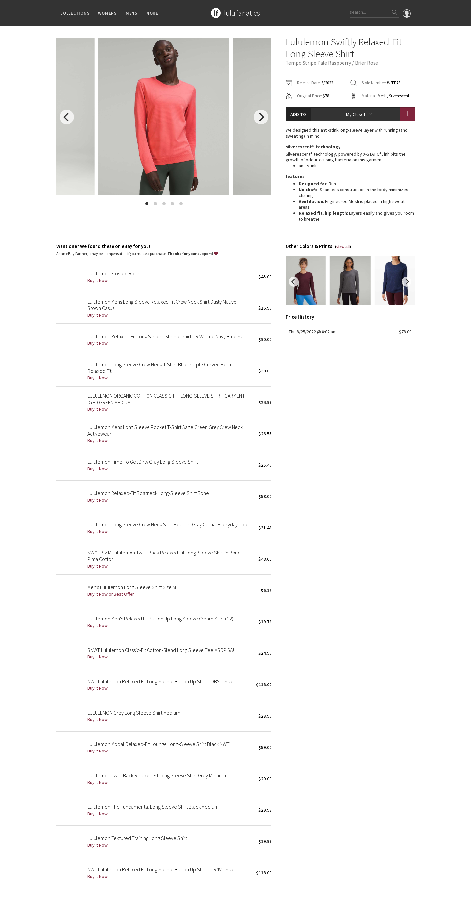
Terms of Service (146, 899)
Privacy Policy (114, 899)
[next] (261, 117)
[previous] (67, 117)
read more (350, 212)
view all (343, 230)
